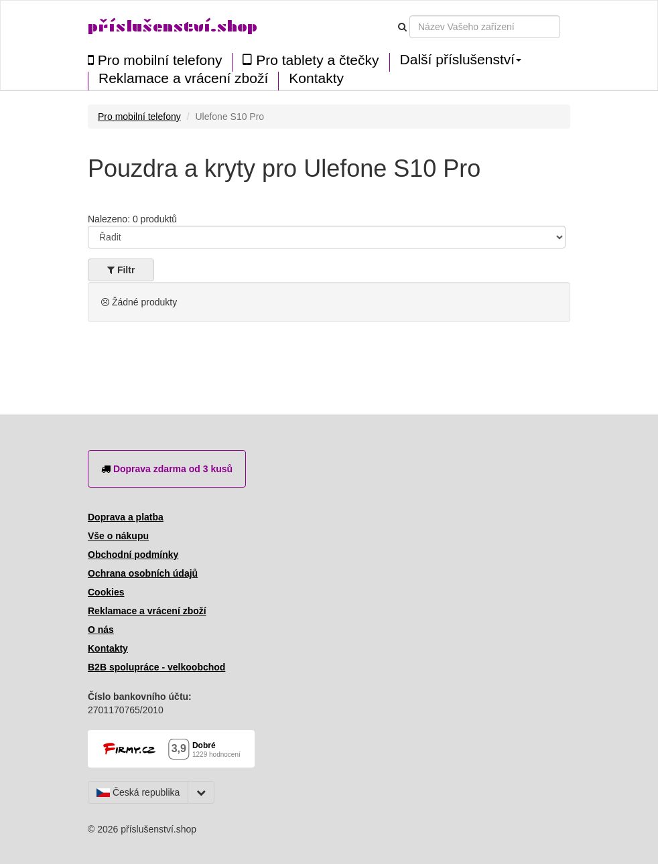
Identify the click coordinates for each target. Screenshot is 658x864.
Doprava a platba (125, 517)
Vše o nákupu (118, 535)
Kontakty (316, 78)
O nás (101, 629)
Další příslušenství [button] (461, 59)
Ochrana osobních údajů (143, 573)
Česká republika (138, 792)
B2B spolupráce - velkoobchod (156, 667)
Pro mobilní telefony (155, 60)
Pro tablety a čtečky (311, 60)
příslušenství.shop (172, 26)
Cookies (106, 592)
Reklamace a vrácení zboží (183, 78)
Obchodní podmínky (133, 554)
